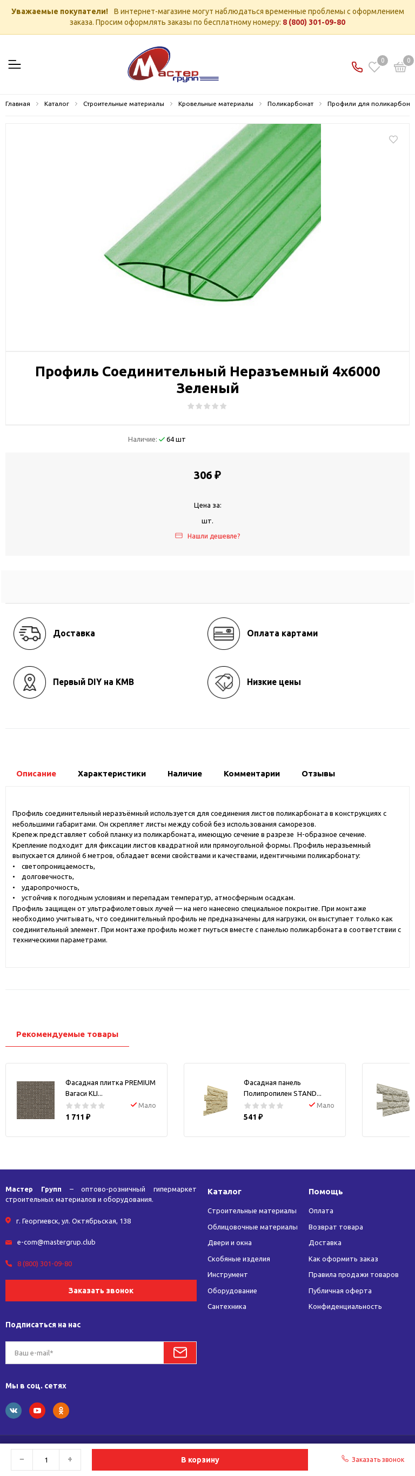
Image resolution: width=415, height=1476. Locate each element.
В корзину (200, 1459)
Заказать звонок (101, 1290)
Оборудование (232, 1290)
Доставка (325, 1242)
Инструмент (228, 1274)
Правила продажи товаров (354, 1274)
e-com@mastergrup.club (56, 1242)
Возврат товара (336, 1227)
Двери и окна (230, 1242)
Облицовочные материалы (253, 1227)
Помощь (326, 1191)
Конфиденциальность (345, 1306)
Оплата (321, 1210)
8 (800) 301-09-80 (314, 22)
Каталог (225, 1191)
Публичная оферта (340, 1290)
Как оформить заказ (343, 1258)
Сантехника (227, 1306)
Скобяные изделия (239, 1258)
